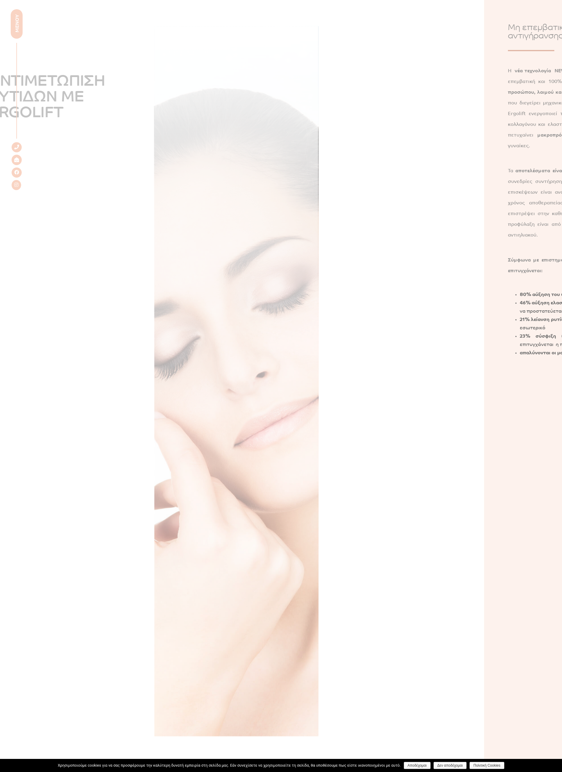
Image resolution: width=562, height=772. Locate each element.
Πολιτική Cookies (486, 765)
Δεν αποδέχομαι (450, 765)
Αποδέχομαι (417, 765)
